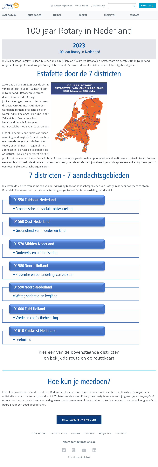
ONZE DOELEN (35, 15)
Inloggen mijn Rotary (61, 5)
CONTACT (134, 15)
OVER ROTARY (9, 15)
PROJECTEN (109, 15)
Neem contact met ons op (79, 441)
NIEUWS (57, 15)
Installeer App (98, 5)
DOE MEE (83, 15)
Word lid (147, 5)
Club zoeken (81, 5)
